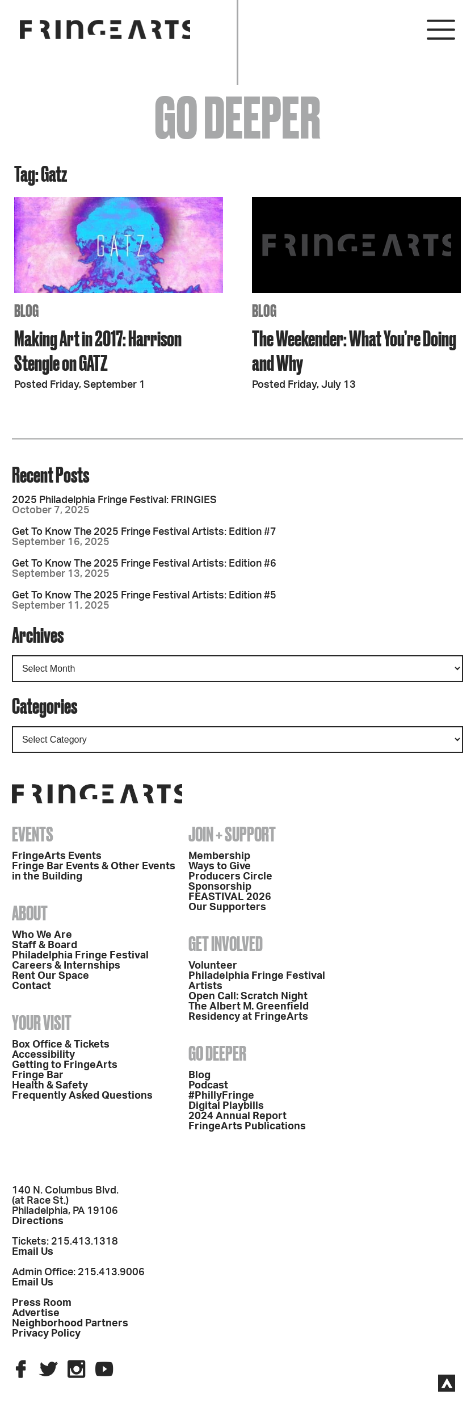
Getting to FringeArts (64, 1065)
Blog (199, 1075)
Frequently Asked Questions (82, 1096)
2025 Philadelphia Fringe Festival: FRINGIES (114, 500)
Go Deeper (217, 1053)
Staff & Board (44, 945)
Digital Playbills (226, 1106)
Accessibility (43, 1055)
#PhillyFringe (221, 1096)
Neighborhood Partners (70, 1323)
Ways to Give (219, 866)
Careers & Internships (66, 966)
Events (32, 834)
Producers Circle (230, 877)
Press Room (42, 1303)
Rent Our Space (50, 976)
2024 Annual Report (237, 1116)
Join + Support (232, 834)
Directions (38, 1221)
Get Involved (225, 943)
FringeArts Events (57, 856)
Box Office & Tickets (61, 1045)
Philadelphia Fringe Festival (80, 955)
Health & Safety (50, 1085)
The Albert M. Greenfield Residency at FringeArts (248, 1012)
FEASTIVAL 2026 (229, 897)
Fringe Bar (38, 1075)
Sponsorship (219, 887)
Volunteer (212, 966)
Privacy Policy (46, 1334)
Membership (219, 856)
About (30, 913)
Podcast (208, 1085)
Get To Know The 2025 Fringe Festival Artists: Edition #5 (144, 595)
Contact (31, 986)
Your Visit (42, 1022)
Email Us (32, 1252)
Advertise (36, 1313)
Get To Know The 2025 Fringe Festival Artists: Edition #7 (144, 532)
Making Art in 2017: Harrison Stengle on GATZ (98, 350)
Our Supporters (227, 907)
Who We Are (42, 935)
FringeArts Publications (247, 1126)
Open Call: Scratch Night (248, 996)
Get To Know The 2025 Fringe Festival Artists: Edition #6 (144, 564)
